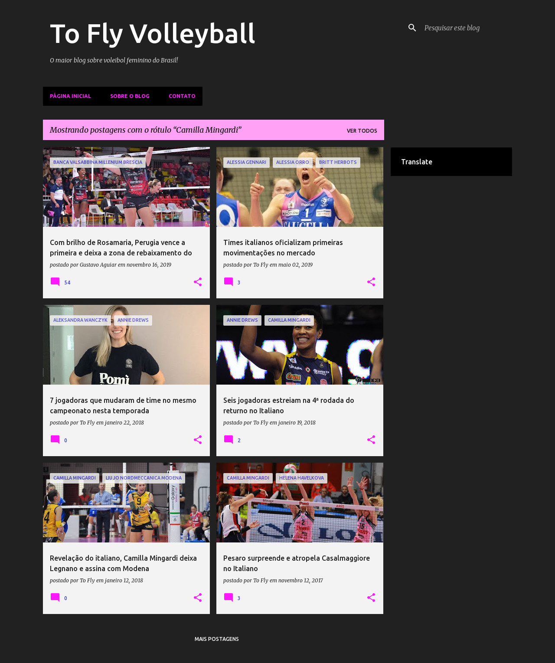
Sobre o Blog (130, 96)
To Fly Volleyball (152, 33)
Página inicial (70, 96)
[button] (198, 282)
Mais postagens (217, 639)
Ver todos (362, 131)
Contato (182, 96)
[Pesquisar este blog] (466, 27)
